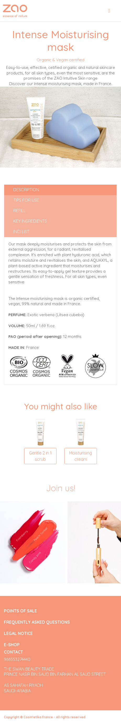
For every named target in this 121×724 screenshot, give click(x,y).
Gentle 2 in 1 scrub (40, 456)
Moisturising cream (80, 456)
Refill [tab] (19, 210)
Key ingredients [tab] (30, 221)
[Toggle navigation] (109, 10)
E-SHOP (12, 644)
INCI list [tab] (21, 231)
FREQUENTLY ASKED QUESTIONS (37, 622)
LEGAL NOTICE (18, 633)
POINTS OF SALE (20, 610)
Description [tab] (26, 189)
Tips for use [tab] (26, 200)
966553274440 (17, 659)
